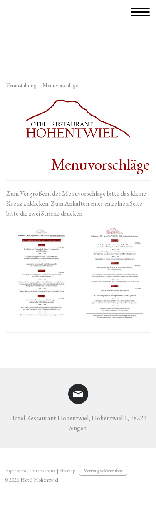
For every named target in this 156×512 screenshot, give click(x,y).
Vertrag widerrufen (103, 470)
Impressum (15, 470)
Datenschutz (43, 470)
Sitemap (67, 470)
